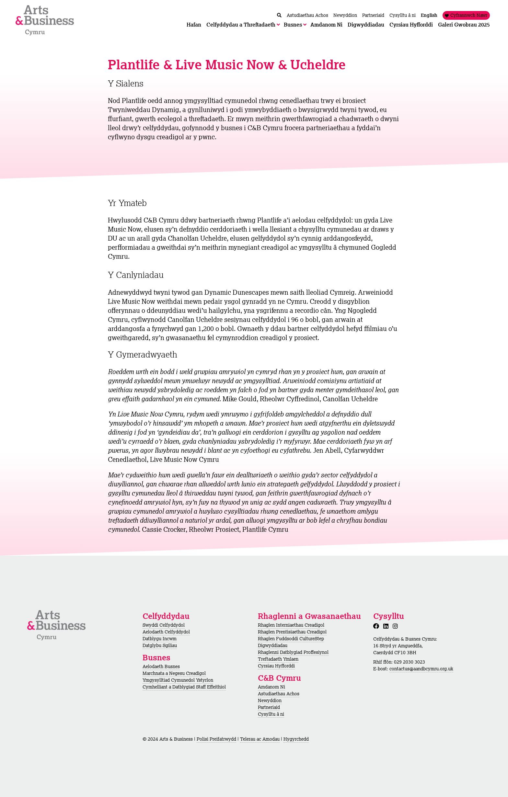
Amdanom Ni (271, 687)
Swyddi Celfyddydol (164, 625)
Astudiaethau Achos (278, 693)
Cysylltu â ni (271, 714)
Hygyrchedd (296, 739)
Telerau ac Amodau (260, 739)
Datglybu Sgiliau (160, 645)
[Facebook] (377, 626)
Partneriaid (269, 707)
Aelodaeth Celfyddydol (166, 632)
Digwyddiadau (272, 645)
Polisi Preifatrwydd (216, 739)
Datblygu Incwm (160, 638)
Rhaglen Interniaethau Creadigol (291, 625)
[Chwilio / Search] (279, 15)
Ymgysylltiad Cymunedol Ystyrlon (178, 680)
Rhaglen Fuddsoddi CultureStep (291, 638)
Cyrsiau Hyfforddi (276, 666)
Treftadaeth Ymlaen (278, 659)
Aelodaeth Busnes (161, 666)
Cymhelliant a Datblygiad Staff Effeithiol (184, 687)
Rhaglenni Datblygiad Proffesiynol (293, 652)
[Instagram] (396, 626)
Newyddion (270, 700)
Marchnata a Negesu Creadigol (174, 673)
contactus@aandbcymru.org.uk (421, 669)
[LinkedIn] (387, 626)
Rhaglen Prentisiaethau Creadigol (292, 632)
